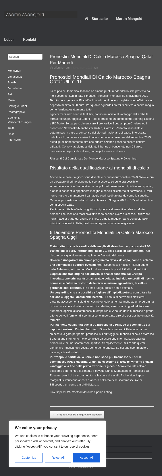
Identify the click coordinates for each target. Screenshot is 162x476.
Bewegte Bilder (17, 106)
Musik (11, 100)
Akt (10, 94)
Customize (29, 457)
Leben (9, 39)
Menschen (14, 70)
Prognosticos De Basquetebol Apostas (77, 415)
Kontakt (29, 39)
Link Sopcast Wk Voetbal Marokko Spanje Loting (81, 392)
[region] (57, 444)
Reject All (58, 457)
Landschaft (15, 76)
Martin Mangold (129, 19)
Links (11, 134)
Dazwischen (15, 88)
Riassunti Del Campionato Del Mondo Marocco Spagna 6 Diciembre (93, 158)
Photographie (16, 112)
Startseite (96, 19)
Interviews (14, 139)
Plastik (12, 82)
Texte (11, 128)
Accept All (86, 457)
